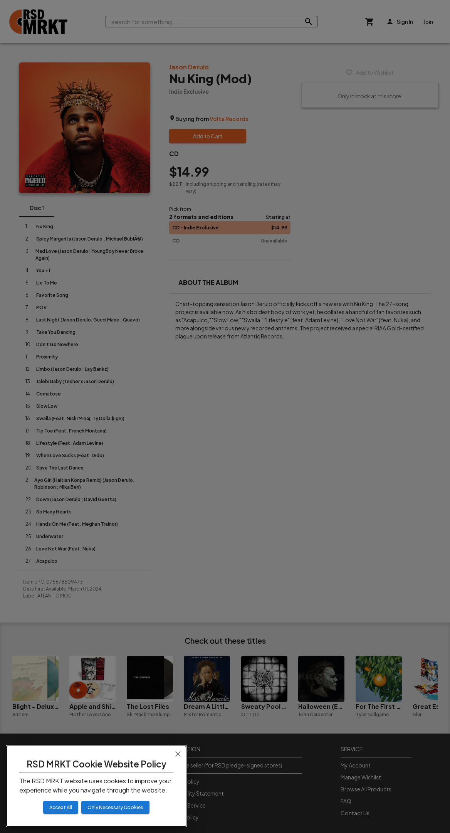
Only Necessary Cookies (115, 807)
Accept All (60, 807)
